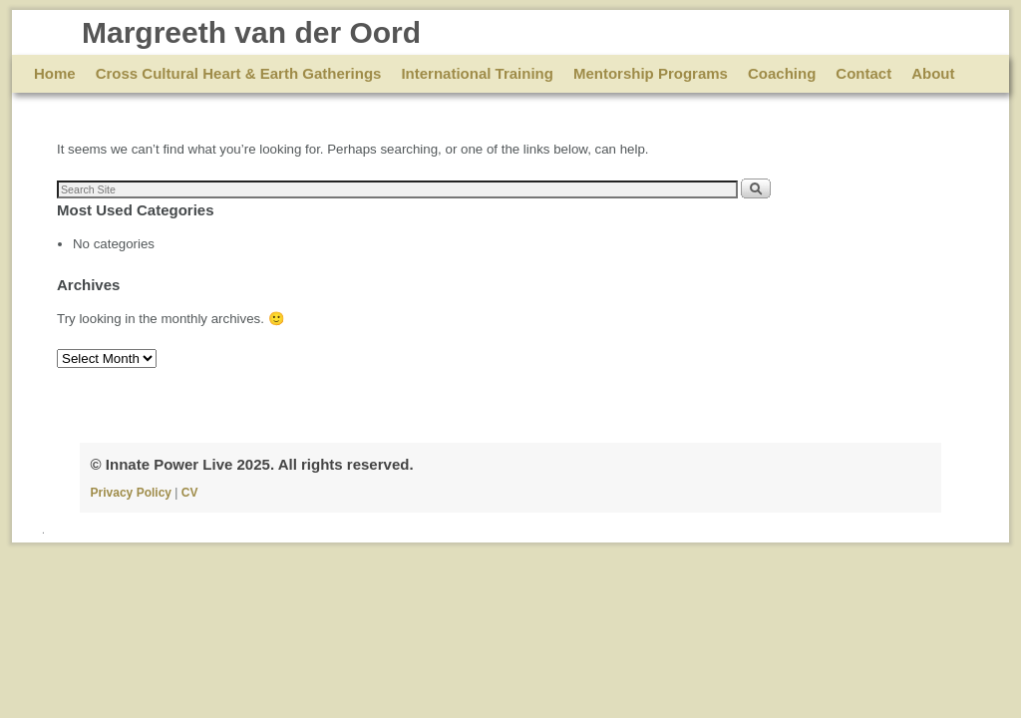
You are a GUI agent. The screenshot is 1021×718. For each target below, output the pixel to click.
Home (55, 73)
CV (189, 493)
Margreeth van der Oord (251, 32)
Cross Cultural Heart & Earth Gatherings (239, 73)
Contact (863, 73)
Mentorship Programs (650, 73)
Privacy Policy (133, 493)
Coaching (782, 73)
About (932, 73)
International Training (477, 73)
